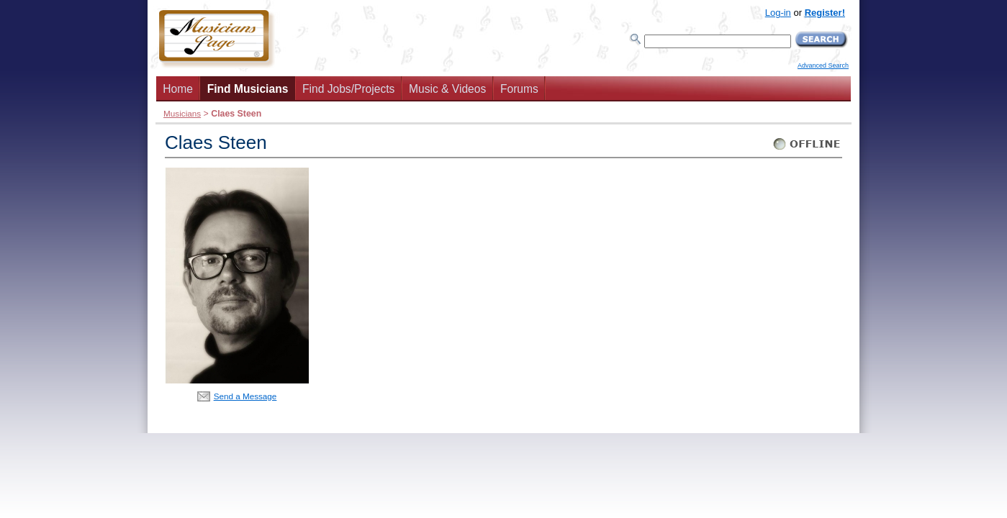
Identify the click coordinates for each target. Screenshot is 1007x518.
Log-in (778, 12)
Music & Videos (447, 89)
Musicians (182, 113)
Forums (519, 89)
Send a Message (245, 396)
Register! (825, 12)
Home (178, 89)
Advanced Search (823, 65)
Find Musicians (248, 89)
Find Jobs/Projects (348, 89)
